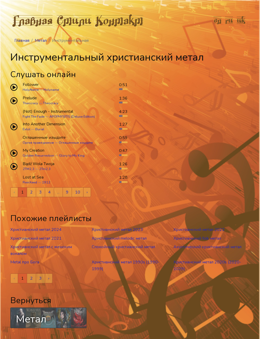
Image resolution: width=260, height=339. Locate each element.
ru (229, 20)
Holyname (51, 89)
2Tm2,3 (45, 169)
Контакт (119, 20)
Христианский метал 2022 (199, 229)
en (217, 20)
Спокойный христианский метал (123, 247)
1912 (46, 182)
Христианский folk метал (197, 238)
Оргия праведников (38, 142)
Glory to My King (72, 155)
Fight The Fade (34, 116)
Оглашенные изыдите (76, 142)
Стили (74, 20)
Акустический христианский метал (207, 247)
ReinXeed (30, 182)
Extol (26, 129)
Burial (39, 129)
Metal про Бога (24, 262)
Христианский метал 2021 (36, 238)
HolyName (31, 89)
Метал (41, 40)
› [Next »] (87, 192)
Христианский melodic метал (119, 238)
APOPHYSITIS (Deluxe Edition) (72, 116)
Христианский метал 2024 (36, 229)
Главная (33, 20)
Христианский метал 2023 (117, 229)
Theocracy (30, 103)
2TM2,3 (28, 169)
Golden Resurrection (38, 155)
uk (241, 20)
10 (77, 192)
